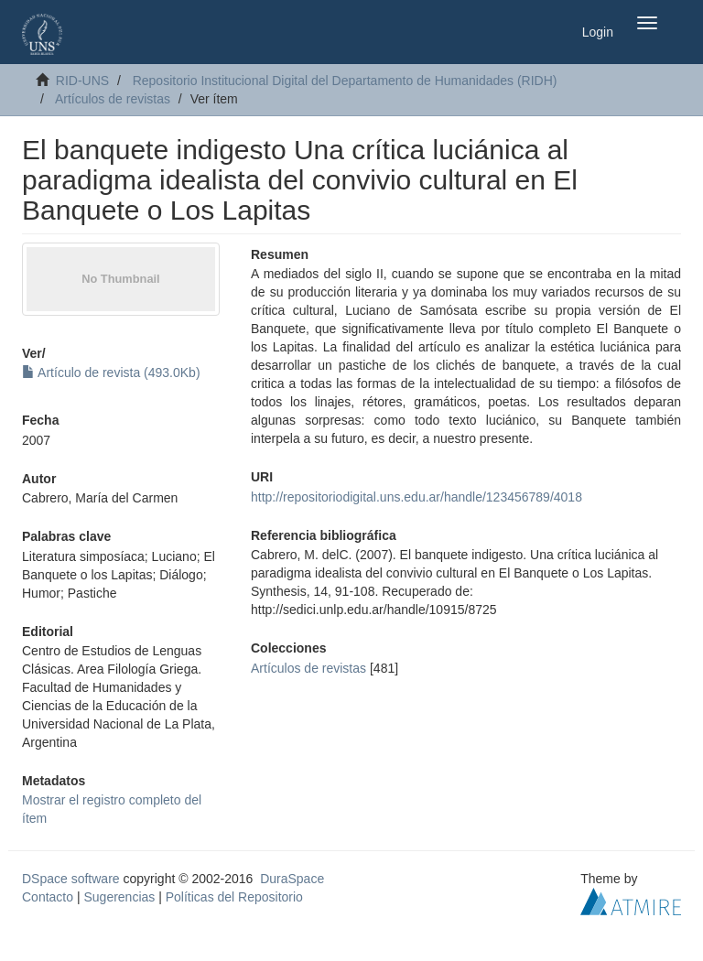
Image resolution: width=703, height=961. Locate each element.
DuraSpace (292, 878)
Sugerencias (119, 897)
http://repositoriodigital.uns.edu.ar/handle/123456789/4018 (416, 497)
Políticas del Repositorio (234, 897)
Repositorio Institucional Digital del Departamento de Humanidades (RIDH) (345, 80)
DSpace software (71, 878)
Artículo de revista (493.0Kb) (111, 372)
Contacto (47, 897)
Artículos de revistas (112, 99)
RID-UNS (82, 80)
